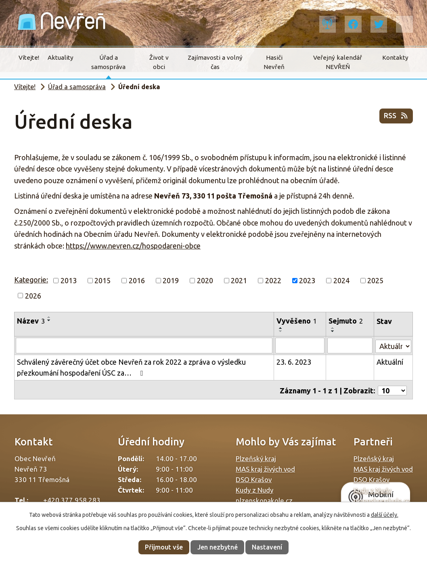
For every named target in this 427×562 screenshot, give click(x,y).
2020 (205, 280)
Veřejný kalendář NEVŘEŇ (337, 62)
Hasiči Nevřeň (274, 62)
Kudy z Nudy (254, 488)
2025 (375, 280)
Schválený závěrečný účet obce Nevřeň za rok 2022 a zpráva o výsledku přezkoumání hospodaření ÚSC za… (131, 366)
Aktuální (390, 361)
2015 (102, 280)
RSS (396, 117)
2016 (137, 280)
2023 (307, 280)
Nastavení (267, 547)
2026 (33, 295)
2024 (341, 280)
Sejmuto (346, 321)
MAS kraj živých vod (265, 467)
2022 (273, 280)
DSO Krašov (254, 477)
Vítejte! (29, 57)
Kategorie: (31, 280)
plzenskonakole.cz (264, 498)
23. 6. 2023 (294, 361)
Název (31, 321)
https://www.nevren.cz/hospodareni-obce (133, 246)
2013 (69, 280)
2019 (171, 280)
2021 (239, 280)
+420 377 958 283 (71, 498)
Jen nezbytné (217, 547)
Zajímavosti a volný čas (215, 62)
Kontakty (395, 57)
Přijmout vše (164, 547)
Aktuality (60, 57)
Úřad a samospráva (108, 62)
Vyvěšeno (297, 321)
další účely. (384, 515)
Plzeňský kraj (256, 456)
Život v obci (159, 62)
